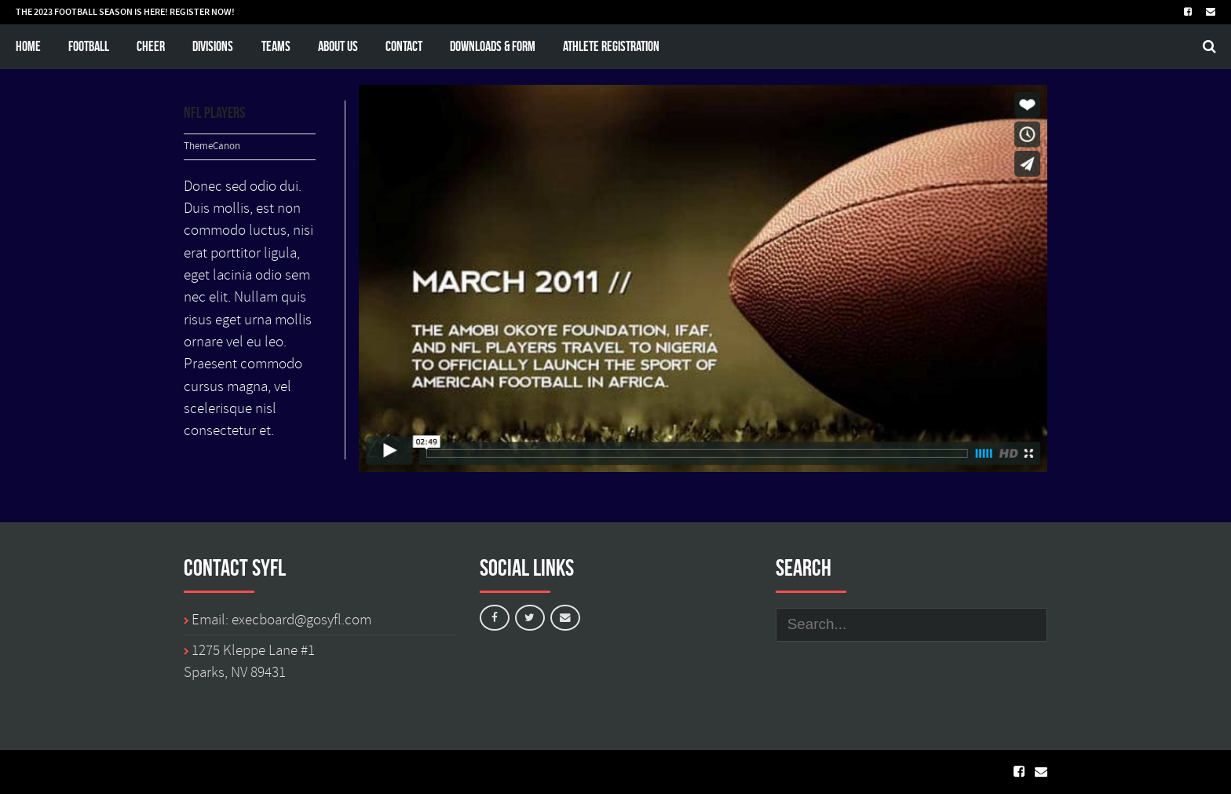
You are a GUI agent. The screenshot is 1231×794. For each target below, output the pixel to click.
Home (28, 45)
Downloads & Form (492, 45)
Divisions (212, 45)
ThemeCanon (212, 146)
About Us (338, 45)
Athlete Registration (611, 45)
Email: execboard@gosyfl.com (281, 619)
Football (88, 45)
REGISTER (190, 11)
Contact (403, 45)
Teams (275, 45)
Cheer (151, 45)
